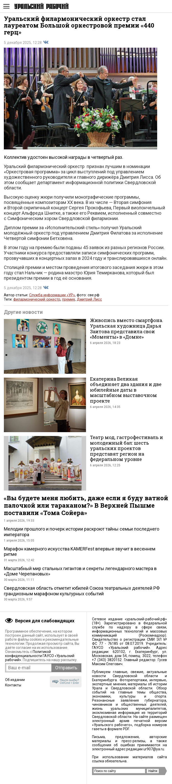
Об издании (15, 680)
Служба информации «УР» (52, 295)
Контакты (13, 685)
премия (68, 299)
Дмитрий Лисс (89, 299)
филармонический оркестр (36, 299)
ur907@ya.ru (153, 749)
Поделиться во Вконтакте (46, 42)
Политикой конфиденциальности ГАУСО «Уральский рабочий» (39, 656)
